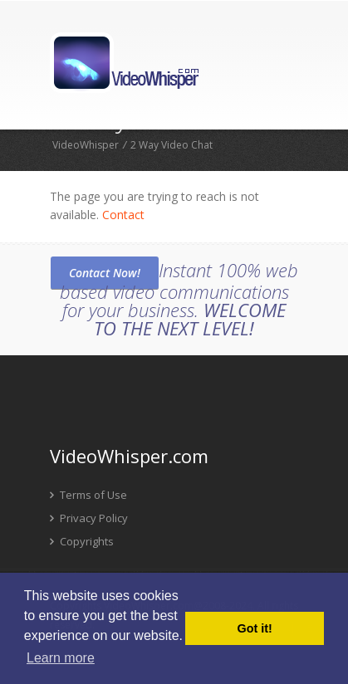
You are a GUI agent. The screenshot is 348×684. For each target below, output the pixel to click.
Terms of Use (88, 494)
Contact (123, 214)
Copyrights (82, 541)
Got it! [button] (255, 628)
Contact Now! (104, 273)
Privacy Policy (89, 518)
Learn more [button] (61, 658)
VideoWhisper (85, 145)
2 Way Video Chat (171, 145)
